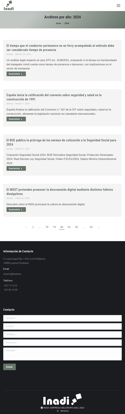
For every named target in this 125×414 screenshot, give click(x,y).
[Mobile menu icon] (118, 5)
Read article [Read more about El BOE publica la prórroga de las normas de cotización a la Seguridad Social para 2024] (15, 168)
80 (61, 227)
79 (54, 227)
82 (76, 227)
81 (69, 227)
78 (46, 227)
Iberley (10, 54)
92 (91, 227)
